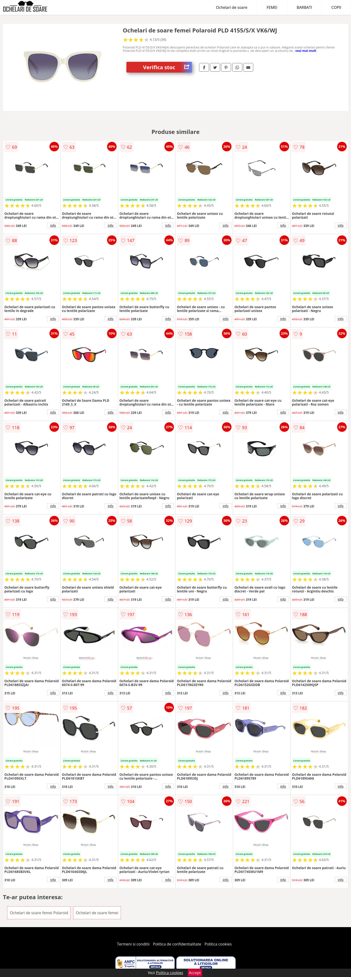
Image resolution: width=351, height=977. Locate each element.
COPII (336, 7)
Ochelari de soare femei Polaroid (39, 912)
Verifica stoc (167, 67)
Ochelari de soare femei (97, 912)
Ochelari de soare (231, 7)
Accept (195, 972)
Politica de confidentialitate (177, 944)
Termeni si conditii (133, 944)
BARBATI (304, 7)
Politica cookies (218, 944)
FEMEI (272, 7)
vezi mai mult (305, 50)
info (53, 225)
